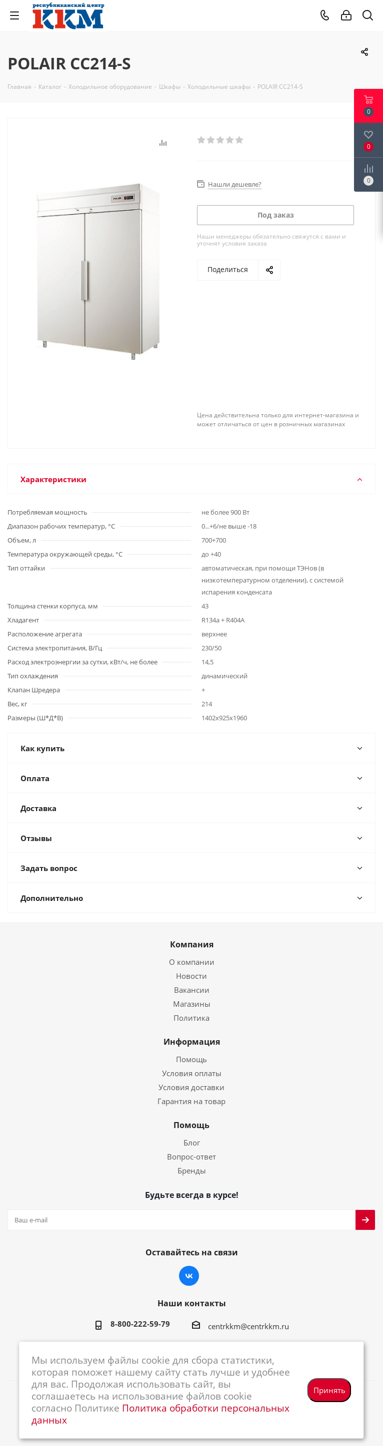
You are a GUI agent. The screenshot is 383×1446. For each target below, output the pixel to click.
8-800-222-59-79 (140, 1324)
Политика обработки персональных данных (161, 1414)
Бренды (192, 1170)
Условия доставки (191, 1087)
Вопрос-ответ (191, 1156)
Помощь (191, 1059)
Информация (192, 1041)
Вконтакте (189, 1276)
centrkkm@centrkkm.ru (248, 1326)
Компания (192, 944)
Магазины (191, 1004)
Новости (191, 976)
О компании (191, 962)
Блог (192, 1143)
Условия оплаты (192, 1073)
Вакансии (192, 990)
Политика (192, 1018)
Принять (330, 1390)
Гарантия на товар (192, 1101)
